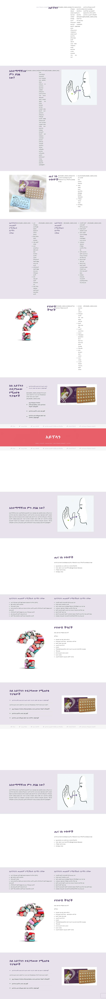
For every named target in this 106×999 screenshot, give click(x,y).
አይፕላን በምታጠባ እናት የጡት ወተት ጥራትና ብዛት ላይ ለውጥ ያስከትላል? (37, 387)
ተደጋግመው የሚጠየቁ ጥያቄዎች (87, 426)
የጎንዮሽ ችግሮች (71, 426)
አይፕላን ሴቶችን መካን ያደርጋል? (36, 411)
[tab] (38, 387)
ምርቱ (13, 426)
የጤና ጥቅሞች (35, 426)
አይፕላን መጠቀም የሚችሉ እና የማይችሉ (53, 426)
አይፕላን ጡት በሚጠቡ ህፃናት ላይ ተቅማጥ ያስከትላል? (36, 416)
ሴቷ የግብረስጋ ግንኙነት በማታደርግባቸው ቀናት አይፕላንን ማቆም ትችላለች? (36, 404)
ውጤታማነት (23, 426)
